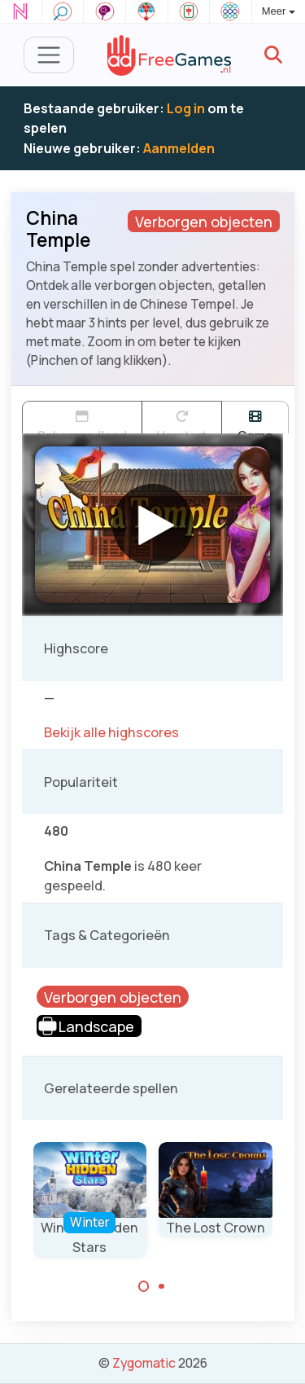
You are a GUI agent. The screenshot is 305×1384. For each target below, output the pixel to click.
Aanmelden (179, 148)
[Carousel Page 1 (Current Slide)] (144, 1286)
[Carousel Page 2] (162, 1286)
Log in (186, 108)
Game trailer (255, 422)
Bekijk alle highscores (111, 732)
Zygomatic (144, 1363)
